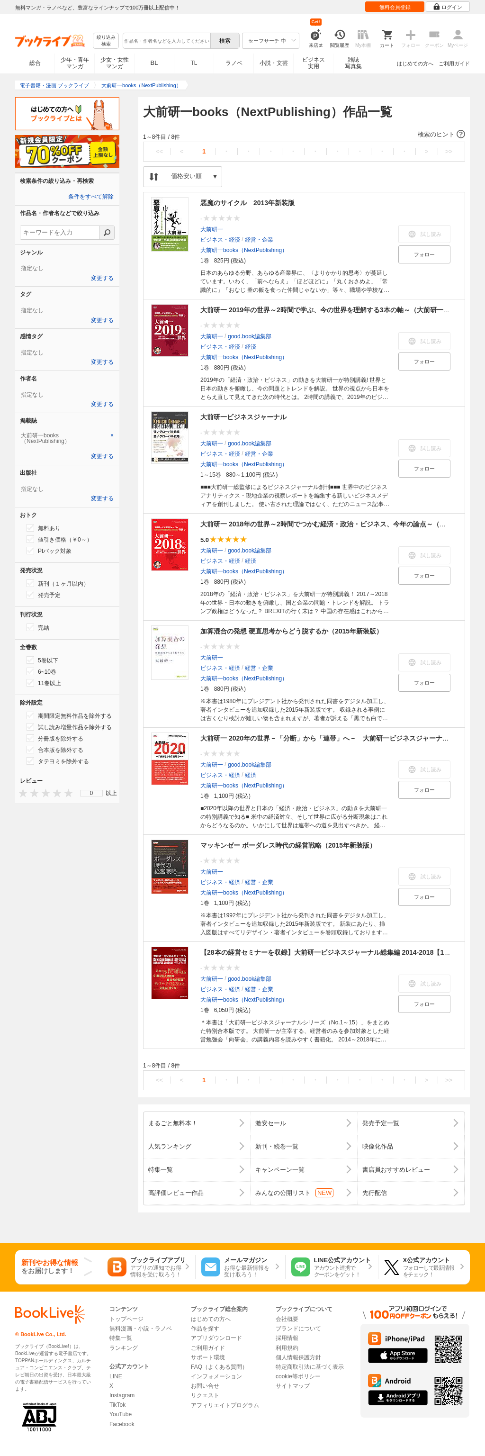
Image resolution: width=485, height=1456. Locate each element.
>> (448, 151)
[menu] (91, 793)
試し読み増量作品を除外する (69, 727)
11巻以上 (44, 683)
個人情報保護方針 (298, 1357)
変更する (102, 278)
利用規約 (287, 1348)
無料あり (44, 528)
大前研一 (211, 229)
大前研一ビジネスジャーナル (243, 417)
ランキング (123, 1348)
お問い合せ (205, 1386)
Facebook (122, 1424)
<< (159, 151)
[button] (304, 134)
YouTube (120, 1414)
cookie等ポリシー (298, 1376)
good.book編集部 (249, 336)
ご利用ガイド (454, 63)
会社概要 (287, 1319)
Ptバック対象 (49, 550)
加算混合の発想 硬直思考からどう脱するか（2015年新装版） (291, 631)
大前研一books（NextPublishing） (243, 250)
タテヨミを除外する (58, 761)
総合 (35, 63)
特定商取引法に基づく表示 (310, 1367)
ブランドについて (298, 1328)
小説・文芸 (274, 63)
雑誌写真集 (353, 63)
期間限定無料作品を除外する (69, 715)
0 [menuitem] (91, 793)
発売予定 (44, 594)
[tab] (67, 438)
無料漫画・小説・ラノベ (140, 1328)
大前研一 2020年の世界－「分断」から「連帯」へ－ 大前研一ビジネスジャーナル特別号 (334, 738)
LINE (115, 1376)
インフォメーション (216, 1376)
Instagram (122, 1395)
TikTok (117, 1405)
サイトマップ (293, 1386)
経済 (250, 347)
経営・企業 (259, 239)
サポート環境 (208, 1357)
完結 (38, 627)
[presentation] (20, 792)
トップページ (126, 1319)
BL (154, 62)
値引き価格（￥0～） (59, 539)
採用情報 (287, 1338)
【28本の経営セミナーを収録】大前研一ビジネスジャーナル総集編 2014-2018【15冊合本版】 (340, 952)
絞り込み (106, 41)
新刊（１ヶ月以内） (58, 583)
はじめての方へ (415, 63)
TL (193, 63)
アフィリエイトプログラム (225, 1405)
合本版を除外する (55, 749)
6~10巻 (41, 671)
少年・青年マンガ (75, 63)
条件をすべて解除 (91, 196)
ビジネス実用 (313, 63)
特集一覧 (120, 1338)
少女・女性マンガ (114, 63)
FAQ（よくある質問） (219, 1367)
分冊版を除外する (55, 738)
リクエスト (205, 1395)
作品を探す (205, 1328)
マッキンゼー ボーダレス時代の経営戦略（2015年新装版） (288, 845)
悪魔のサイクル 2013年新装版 (247, 203)
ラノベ (233, 63)
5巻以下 (42, 660)
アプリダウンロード (216, 1338)
